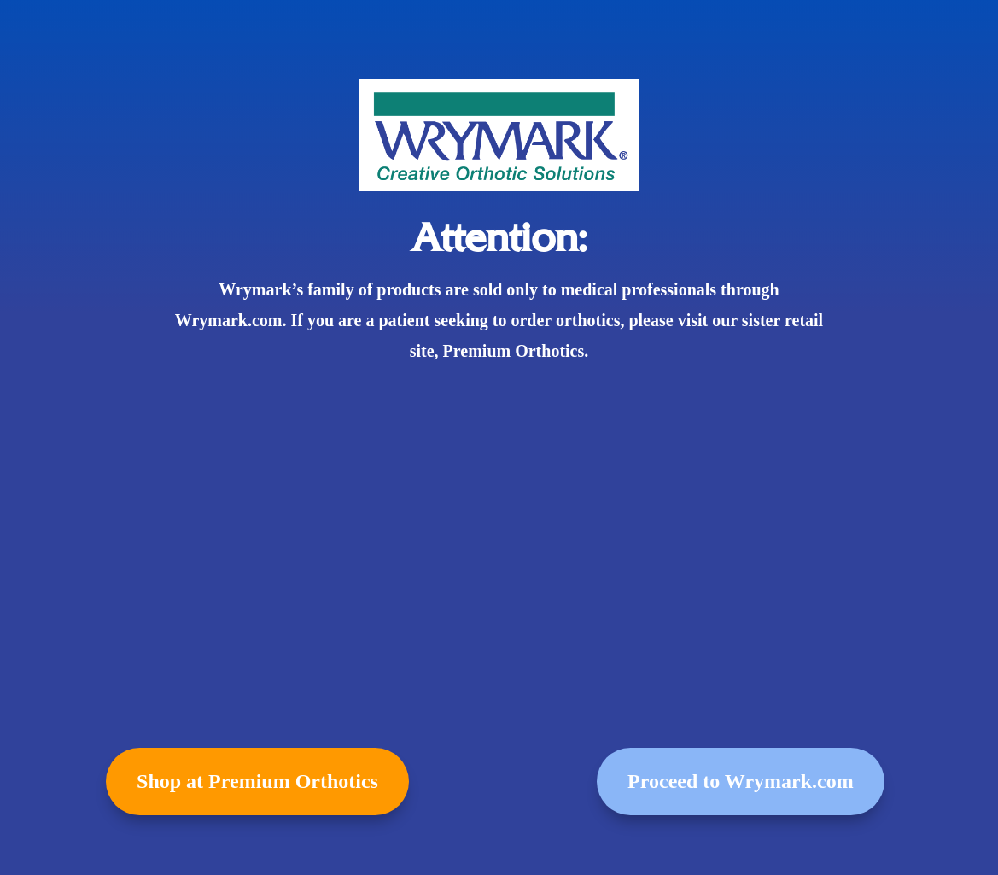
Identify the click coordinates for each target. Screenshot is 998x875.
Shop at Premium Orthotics (257, 781)
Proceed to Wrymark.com (740, 781)
